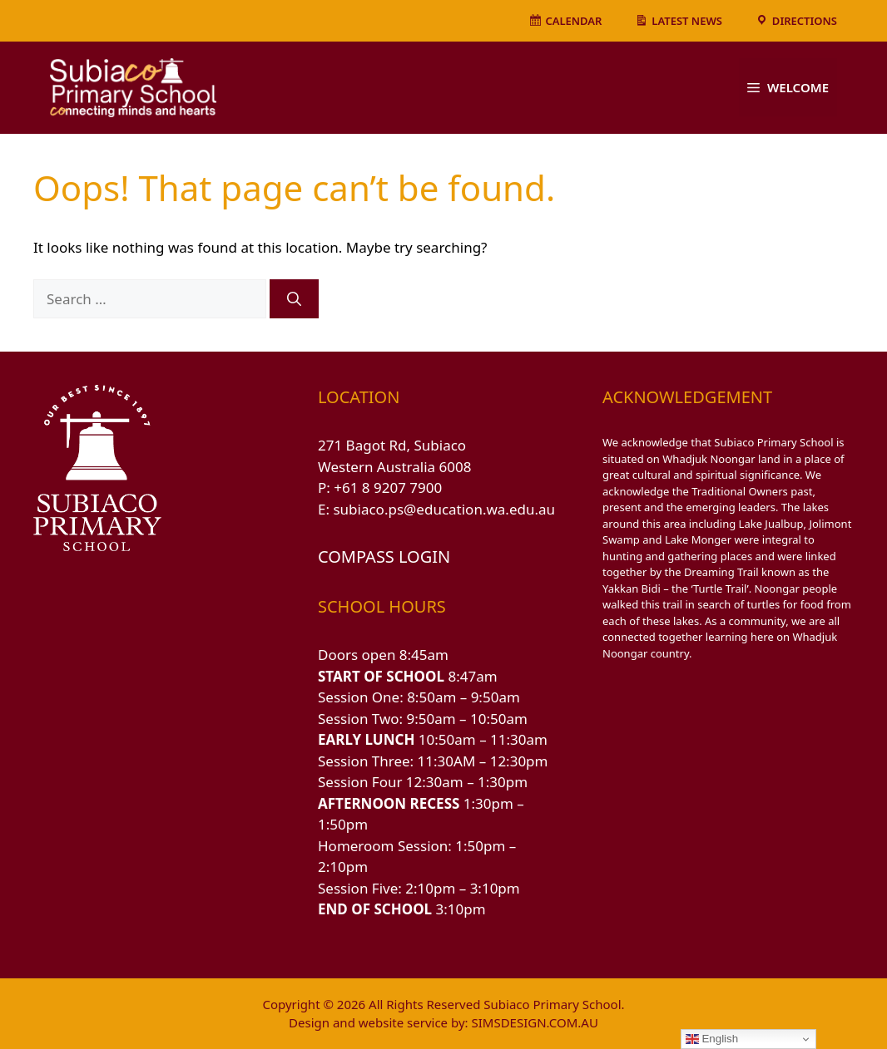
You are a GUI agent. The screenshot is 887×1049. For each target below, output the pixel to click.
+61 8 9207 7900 (388, 487)
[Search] (294, 299)
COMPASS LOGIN (384, 556)
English (712, 1039)
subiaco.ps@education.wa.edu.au (444, 509)
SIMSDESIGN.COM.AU (534, 1022)
